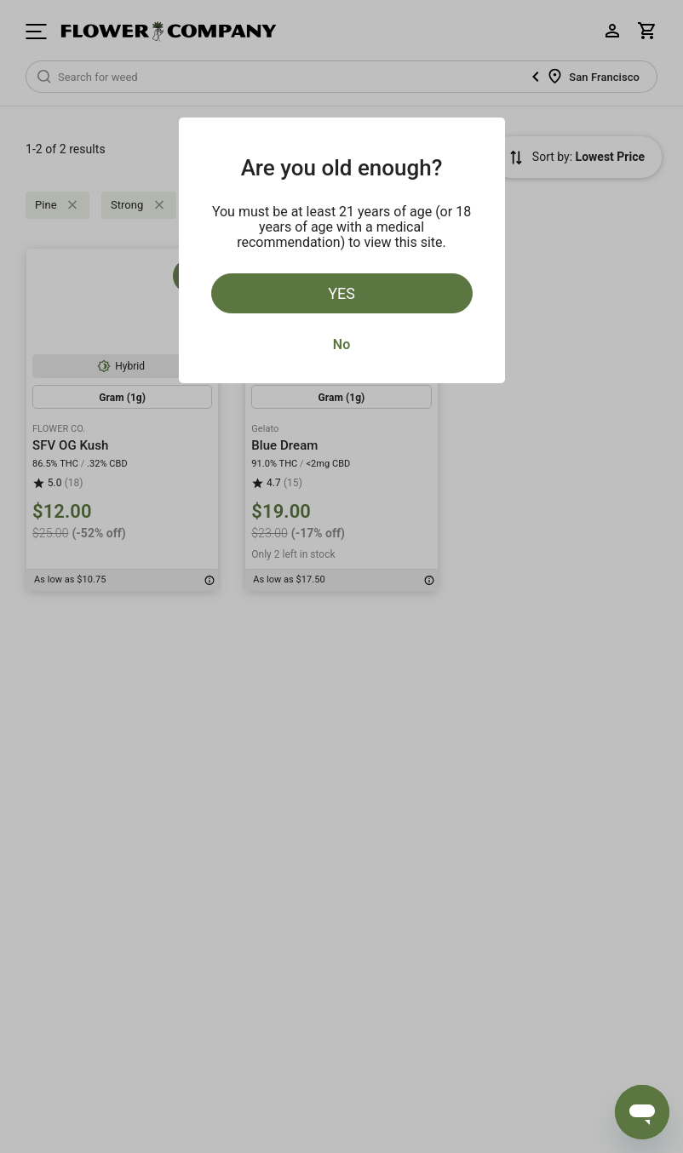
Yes (341, 293)
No (341, 344)
